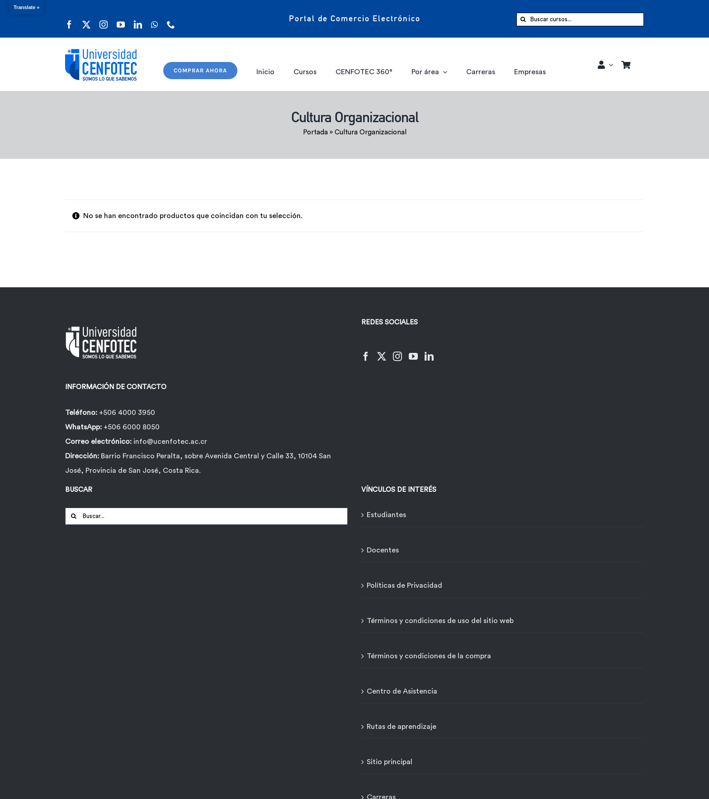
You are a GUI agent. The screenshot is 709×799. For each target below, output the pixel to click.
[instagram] (103, 19)
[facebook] (69, 19)
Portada (315, 132)
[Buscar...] (206, 516)
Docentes (383, 550)
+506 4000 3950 (127, 412)
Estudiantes (386, 514)
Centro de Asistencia (402, 691)
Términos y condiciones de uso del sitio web (440, 620)
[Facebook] (365, 351)
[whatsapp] (154, 19)
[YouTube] (413, 351)
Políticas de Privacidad (404, 585)
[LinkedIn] (429, 351)
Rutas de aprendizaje (401, 726)
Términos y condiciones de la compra (429, 656)
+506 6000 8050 (131, 427)
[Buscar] (523, 19)
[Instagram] (397, 351)
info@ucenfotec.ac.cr (170, 441)
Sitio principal (389, 762)
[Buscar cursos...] (580, 19)
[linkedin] (138, 19)
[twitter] (86, 19)
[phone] (171, 19)
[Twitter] (381, 351)
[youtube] (121, 19)
